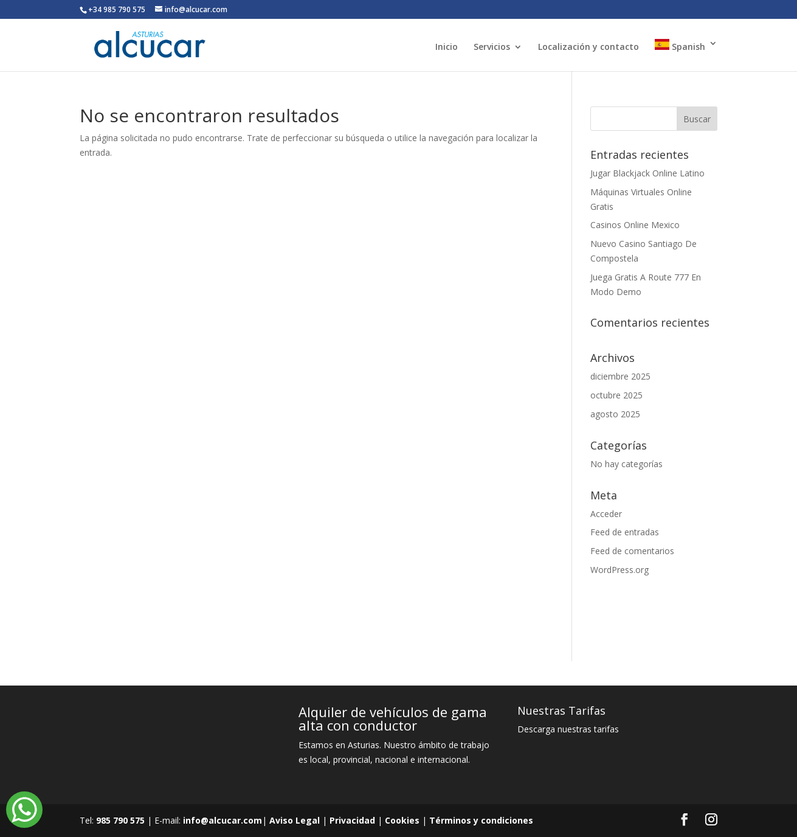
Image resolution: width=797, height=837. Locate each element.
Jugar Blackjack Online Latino (647, 173)
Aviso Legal (294, 820)
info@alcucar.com (222, 820)
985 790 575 (120, 820)
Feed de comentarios (632, 551)
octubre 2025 (616, 395)
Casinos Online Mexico (635, 225)
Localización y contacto (588, 47)
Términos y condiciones (481, 820)
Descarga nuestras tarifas (568, 729)
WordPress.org (619, 569)
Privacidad (352, 820)
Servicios (492, 47)
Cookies (402, 820)
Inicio (446, 47)
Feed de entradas (624, 532)
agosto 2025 (615, 414)
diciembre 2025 (620, 376)
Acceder (606, 513)
